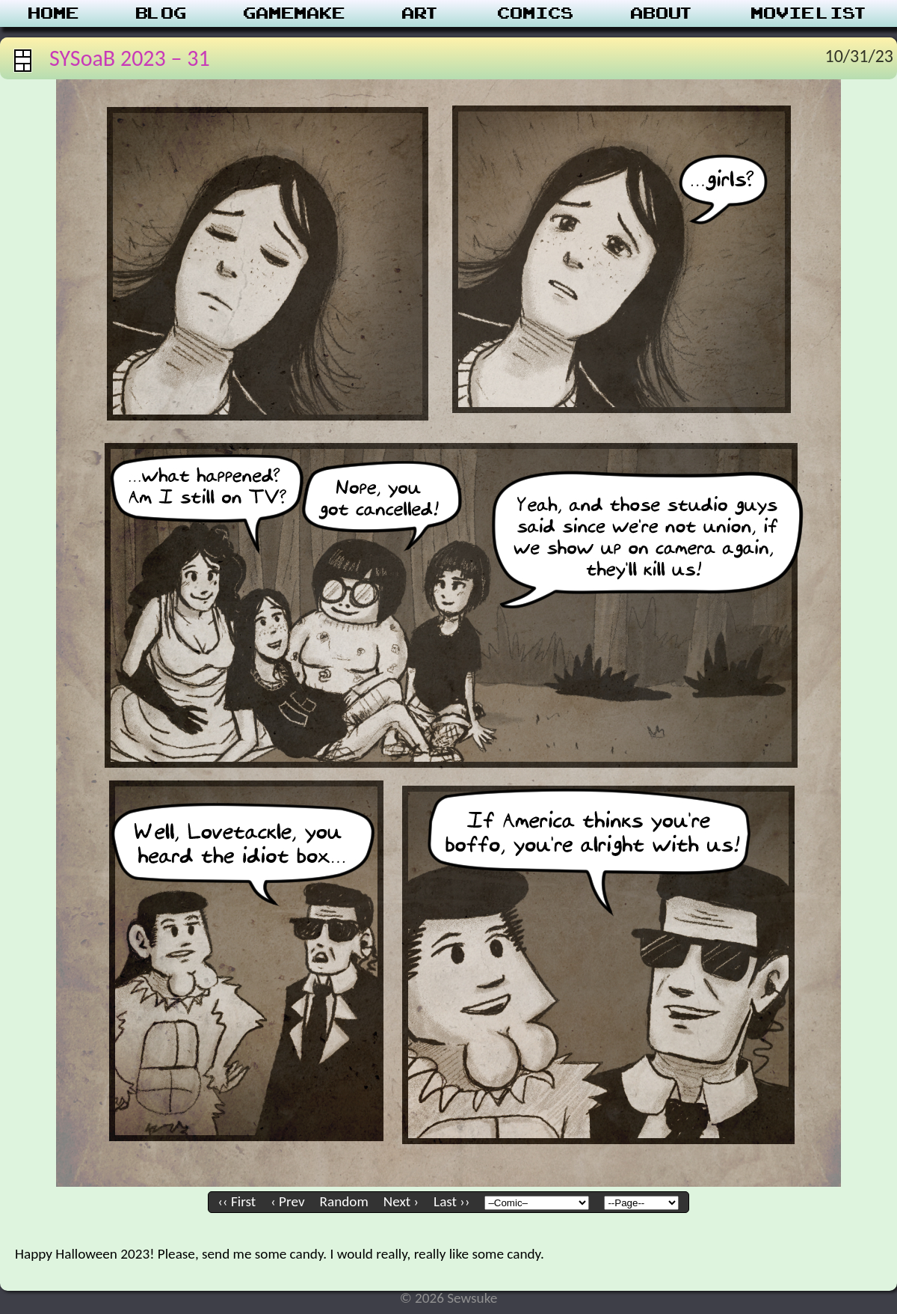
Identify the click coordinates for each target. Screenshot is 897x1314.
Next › (401, 1201)
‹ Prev (287, 1201)
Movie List (810, 13)
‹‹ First (237, 1201)
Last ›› (451, 1201)
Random (344, 1201)
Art (421, 13)
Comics (536, 13)
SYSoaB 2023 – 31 (129, 58)
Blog (161, 13)
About (662, 13)
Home (53, 13)
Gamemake (294, 13)
